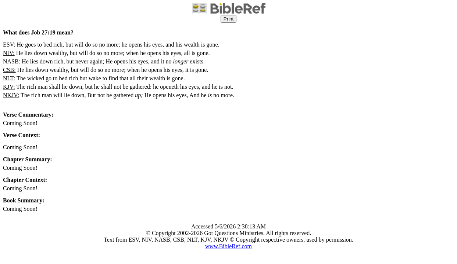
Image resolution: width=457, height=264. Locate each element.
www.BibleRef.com (228, 246)
